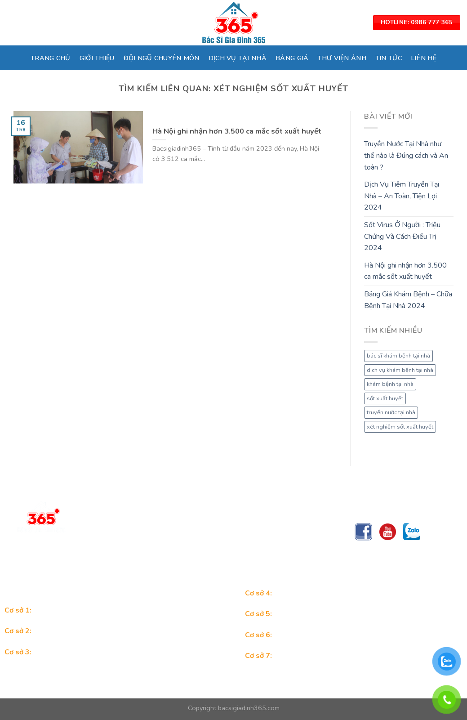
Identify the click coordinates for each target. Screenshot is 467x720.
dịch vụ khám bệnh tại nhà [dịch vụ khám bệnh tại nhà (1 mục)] (400, 370)
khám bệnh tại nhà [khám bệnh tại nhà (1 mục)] (390, 384)
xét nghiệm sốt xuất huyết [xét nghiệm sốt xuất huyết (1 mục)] (400, 427)
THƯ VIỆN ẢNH (341, 58)
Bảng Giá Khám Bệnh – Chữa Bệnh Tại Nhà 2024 (408, 300)
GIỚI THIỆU (97, 58)
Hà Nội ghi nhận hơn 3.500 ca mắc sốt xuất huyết (405, 271)
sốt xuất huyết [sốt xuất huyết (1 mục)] (385, 398)
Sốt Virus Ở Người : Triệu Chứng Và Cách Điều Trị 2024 (402, 236)
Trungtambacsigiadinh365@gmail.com (152, 557)
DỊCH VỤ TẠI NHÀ (238, 58)
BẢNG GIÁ (292, 58)
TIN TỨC (388, 58)
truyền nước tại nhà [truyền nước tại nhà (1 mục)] (391, 412)
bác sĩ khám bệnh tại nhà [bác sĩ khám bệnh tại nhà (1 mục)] (398, 356)
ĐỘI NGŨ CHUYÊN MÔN (162, 58)
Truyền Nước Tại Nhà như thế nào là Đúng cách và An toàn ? (406, 155)
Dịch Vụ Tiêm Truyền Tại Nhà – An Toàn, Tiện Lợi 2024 (401, 195)
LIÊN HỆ (423, 58)
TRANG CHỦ (51, 58)
